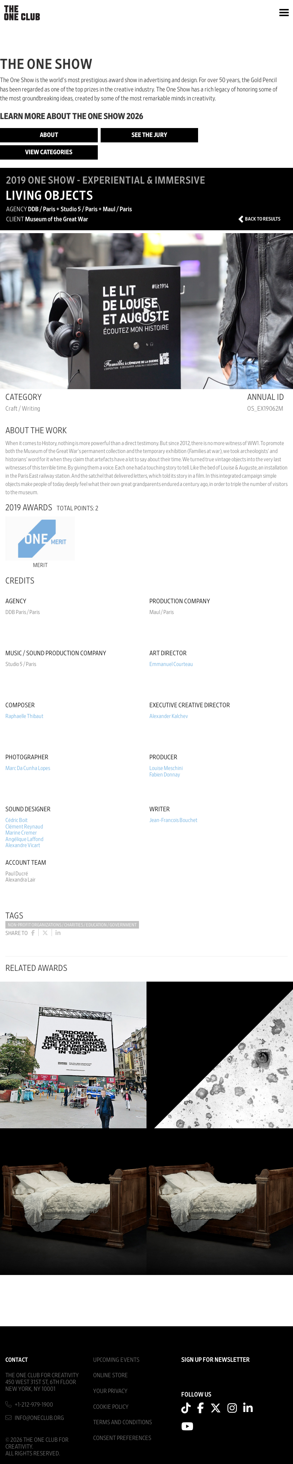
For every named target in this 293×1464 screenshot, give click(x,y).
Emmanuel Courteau (171, 664)
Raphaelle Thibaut (24, 716)
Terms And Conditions (122, 1422)
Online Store (110, 1375)
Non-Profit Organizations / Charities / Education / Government (72, 925)
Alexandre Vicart (22, 845)
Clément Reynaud (24, 827)
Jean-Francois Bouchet (173, 820)
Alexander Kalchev (168, 716)
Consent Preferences (122, 1438)
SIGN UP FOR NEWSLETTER (215, 1360)
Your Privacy (110, 1391)
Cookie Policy (111, 1407)
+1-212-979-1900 (34, 1405)
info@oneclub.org (39, 1418)
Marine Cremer (21, 833)
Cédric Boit (16, 820)
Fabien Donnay (164, 775)
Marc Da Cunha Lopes (27, 768)
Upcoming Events (116, 1360)
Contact (16, 1360)
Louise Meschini (166, 768)
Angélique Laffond (24, 839)
